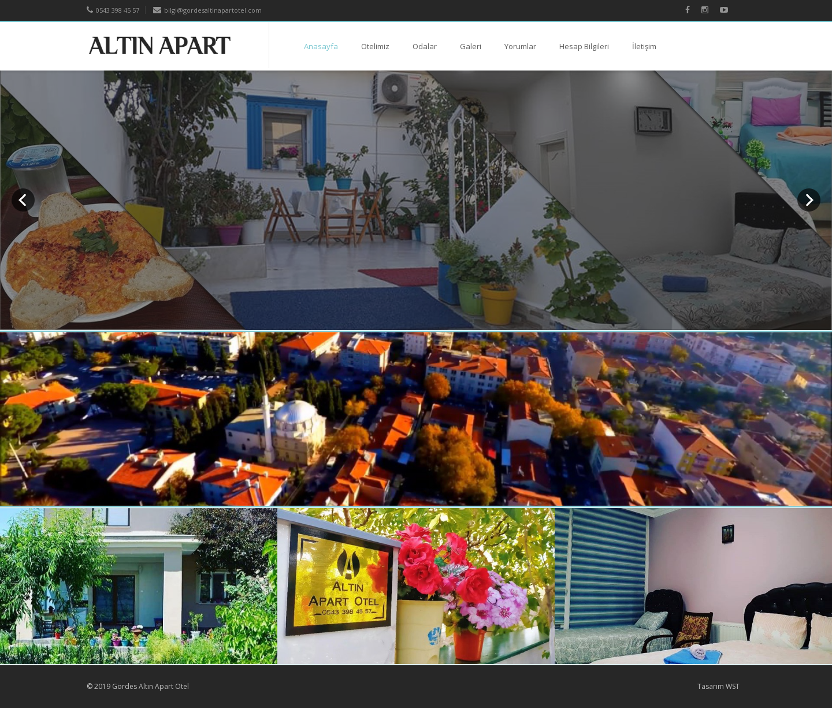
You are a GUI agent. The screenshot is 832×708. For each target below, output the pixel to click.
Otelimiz (375, 46)
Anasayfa (321, 46)
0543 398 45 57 (113, 10)
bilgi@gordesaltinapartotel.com (207, 10)
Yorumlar (520, 46)
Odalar (425, 46)
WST (733, 686)
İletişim (644, 46)
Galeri (470, 46)
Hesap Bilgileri (584, 46)
